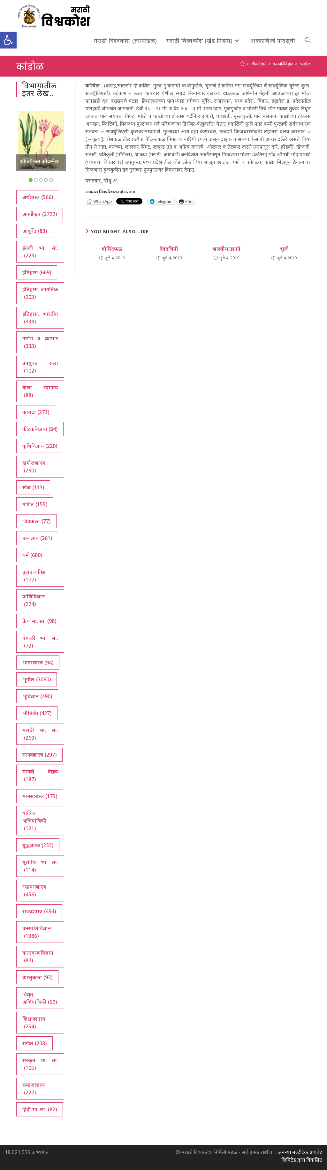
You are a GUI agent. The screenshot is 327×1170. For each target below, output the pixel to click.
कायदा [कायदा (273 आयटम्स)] (35, 412)
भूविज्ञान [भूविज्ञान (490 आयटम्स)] (37, 696)
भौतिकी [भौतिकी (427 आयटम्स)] (36, 713)
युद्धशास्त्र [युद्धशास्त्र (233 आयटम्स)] (37, 845)
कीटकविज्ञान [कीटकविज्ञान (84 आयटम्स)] (39, 429)
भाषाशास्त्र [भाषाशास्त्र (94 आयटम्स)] (37, 662)
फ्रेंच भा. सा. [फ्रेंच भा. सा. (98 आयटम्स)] (39, 621)
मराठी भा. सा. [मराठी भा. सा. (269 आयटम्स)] (40, 734)
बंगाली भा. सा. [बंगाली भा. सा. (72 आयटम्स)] (40, 641)
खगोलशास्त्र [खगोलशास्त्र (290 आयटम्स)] (33, 466)
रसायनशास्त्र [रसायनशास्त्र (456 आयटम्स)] (34, 890)
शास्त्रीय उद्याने (226, 248)
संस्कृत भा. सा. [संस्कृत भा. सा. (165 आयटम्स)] (40, 1064)
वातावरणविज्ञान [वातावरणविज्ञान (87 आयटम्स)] (37, 956)
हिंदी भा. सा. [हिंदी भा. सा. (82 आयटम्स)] (39, 1109)
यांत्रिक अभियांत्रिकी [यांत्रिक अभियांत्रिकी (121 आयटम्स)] (34, 821)
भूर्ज (284, 248)
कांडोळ (305, 64)
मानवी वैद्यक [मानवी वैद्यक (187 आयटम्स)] (40, 775)
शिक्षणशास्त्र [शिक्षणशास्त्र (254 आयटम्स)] (33, 1022)
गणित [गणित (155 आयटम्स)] (34, 504)
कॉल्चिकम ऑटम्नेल (39, 161)
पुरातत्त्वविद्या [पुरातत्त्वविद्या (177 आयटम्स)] (34, 575)
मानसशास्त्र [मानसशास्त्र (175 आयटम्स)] (39, 796)
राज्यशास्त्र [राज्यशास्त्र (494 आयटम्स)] (39, 911)
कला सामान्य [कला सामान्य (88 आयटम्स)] (40, 391)
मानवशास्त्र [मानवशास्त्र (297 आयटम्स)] (39, 755)
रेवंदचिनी (169, 248)
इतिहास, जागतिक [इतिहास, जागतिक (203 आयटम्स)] (40, 293)
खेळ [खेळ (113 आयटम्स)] (33, 487)
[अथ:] (242, 64)
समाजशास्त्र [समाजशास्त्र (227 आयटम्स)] (33, 1088)
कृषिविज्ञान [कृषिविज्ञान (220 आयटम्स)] (39, 446)
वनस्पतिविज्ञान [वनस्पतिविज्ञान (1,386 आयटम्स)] (36, 932)
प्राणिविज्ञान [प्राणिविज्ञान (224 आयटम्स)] (33, 600)
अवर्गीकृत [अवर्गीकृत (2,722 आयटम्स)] (39, 214)
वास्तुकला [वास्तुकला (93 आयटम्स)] (37, 977)
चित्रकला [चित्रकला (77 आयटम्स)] (36, 521)
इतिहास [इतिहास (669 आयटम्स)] (36, 272)
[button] (8, 40)
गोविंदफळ (112, 248)
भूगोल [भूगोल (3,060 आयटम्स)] (36, 679)
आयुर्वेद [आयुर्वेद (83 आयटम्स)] (34, 231)
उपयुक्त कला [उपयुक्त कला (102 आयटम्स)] (40, 366)
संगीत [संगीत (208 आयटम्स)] (34, 1043)
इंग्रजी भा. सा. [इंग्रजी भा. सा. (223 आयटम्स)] (40, 251)
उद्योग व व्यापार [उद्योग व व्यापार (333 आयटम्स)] (40, 342)
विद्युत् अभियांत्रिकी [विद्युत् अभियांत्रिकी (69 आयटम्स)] (39, 998)
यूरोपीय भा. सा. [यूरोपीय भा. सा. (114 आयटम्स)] (40, 866)
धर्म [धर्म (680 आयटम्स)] (32, 555)
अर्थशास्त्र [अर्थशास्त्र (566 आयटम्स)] (37, 197)
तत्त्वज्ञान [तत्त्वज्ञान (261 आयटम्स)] (37, 538)
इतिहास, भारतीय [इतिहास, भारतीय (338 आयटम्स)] (40, 317)
